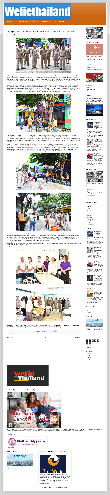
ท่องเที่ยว (89, 212)
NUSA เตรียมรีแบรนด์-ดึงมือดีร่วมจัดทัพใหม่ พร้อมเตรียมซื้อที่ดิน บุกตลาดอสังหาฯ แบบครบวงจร (98, 279)
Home (88, 208)
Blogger (65, 487)
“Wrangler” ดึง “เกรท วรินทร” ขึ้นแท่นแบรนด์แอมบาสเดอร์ (98, 141)
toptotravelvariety (91, 89)
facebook (89, 353)
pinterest (89, 357)
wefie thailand (92, 67)
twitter (88, 355)
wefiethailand (90, 189)
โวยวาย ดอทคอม (91, 91)
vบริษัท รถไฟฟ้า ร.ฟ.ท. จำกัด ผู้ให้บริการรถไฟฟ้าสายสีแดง (94, 193)
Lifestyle (89, 214)
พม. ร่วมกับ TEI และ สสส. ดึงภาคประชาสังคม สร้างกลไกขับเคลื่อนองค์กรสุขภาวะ (98, 293)
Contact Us (89, 312)
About (88, 310)
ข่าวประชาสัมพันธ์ (91, 210)
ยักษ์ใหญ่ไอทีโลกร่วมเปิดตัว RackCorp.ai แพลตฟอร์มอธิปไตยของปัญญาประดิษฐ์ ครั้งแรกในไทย (95, 126)
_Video (88, 222)
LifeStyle (89, 220)
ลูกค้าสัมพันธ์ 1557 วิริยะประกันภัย (94, 191)
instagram (89, 359)
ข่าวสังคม (12, 333)
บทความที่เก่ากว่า (76, 337)
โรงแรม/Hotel (90, 219)
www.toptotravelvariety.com (95, 69)
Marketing (89, 215)
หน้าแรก (44, 337)
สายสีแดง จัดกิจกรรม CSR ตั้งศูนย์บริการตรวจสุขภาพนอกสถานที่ (98, 155)
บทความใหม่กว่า (11, 337)
